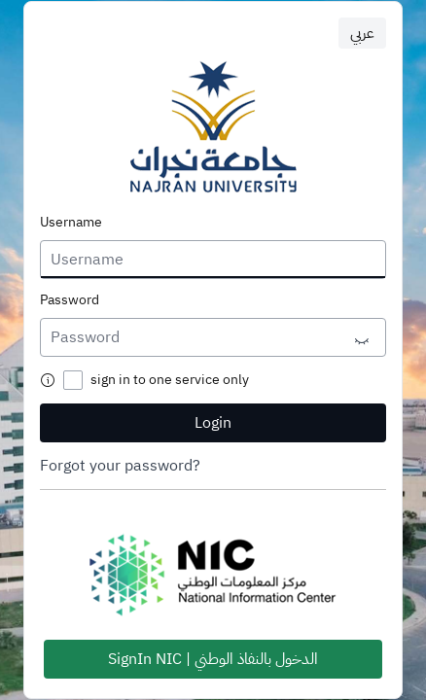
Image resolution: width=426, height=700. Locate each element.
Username (71, 222)
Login (213, 423)
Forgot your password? (120, 465)
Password (69, 300)
